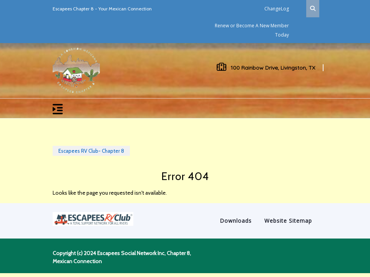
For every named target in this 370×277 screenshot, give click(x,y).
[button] (151, 108)
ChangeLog (276, 8)
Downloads (236, 220)
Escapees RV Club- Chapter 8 (91, 151)
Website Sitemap (288, 220)
